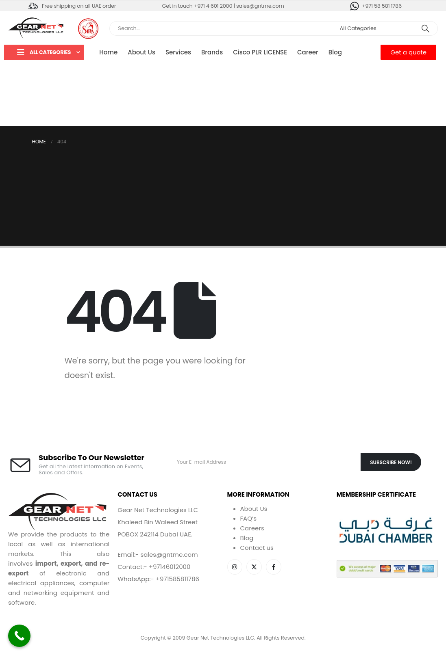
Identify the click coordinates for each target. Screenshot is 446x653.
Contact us (257, 547)
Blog (335, 52)
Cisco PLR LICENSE (260, 52)
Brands (212, 52)
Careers (252, 528)
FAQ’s (248, 518)
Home (108, 52)
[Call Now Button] (19, 636)
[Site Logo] (36, 28)
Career (307, 52)
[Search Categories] (375, 28)
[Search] (425, 28)
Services (178, 52)
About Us (141, 52)
